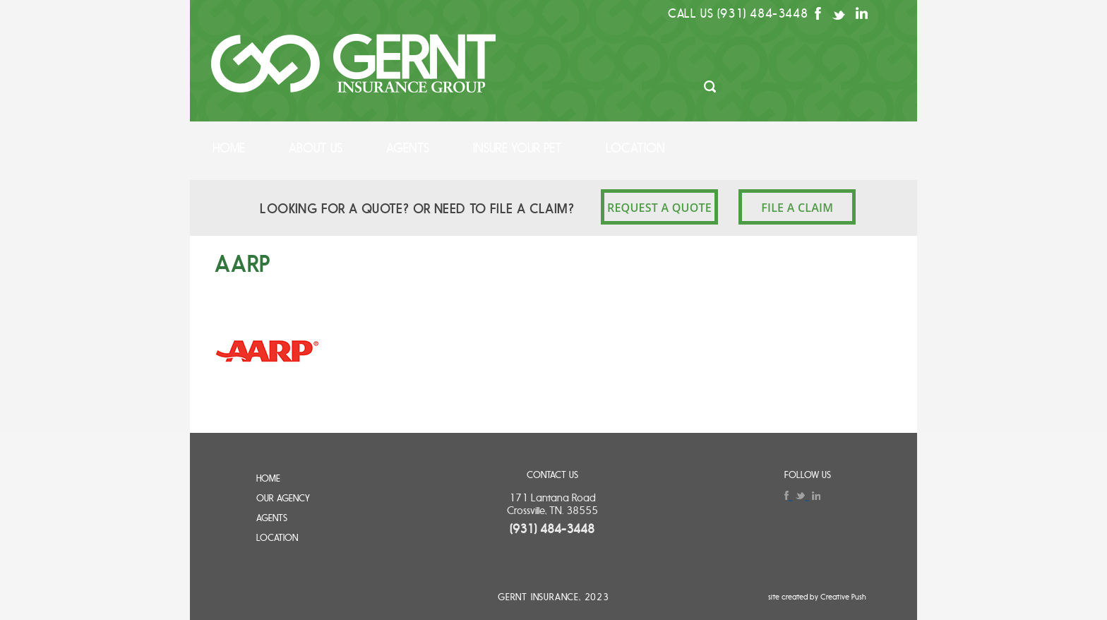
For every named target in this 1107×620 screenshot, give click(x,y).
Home (229, 148)
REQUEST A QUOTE (659, 207)
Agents (407, 148)
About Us (315, 148)
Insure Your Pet (517, 148)
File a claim (797, 207)
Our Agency (283, 498)
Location (635, 148)
